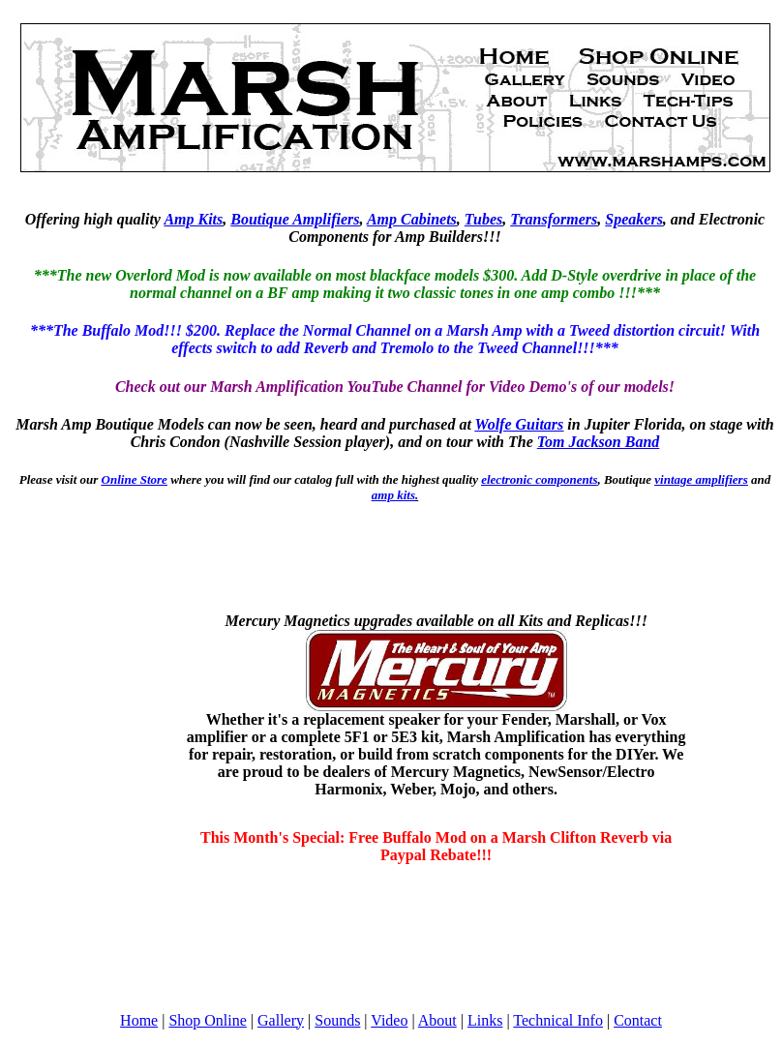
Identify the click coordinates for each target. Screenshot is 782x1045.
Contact (638, 1020)
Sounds (337, 1020)
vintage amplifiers (700, 479)
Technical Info (558, 1020)
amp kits (393, 495)
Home (139, 1020)
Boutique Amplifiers (294, 219)
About (437, 1020)
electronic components (539, 479)
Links (484, 1020)
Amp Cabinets (412, 219)
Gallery (280, 1020)
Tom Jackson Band (598, 441)
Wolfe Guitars (519, 424)
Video (389, 1020)
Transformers (553, 219)
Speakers (634, 219)
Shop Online (207, 1020)
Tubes (483, 219)
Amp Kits (193, 219)
